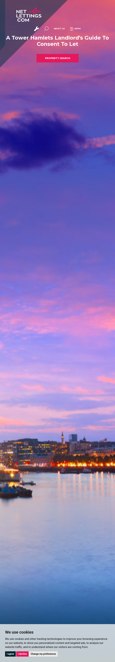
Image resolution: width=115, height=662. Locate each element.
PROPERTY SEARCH (57, 58)
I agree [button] (10, 654)
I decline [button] (22, 654)
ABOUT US (59, 28)
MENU (75, 28)
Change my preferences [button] (43, 654)
